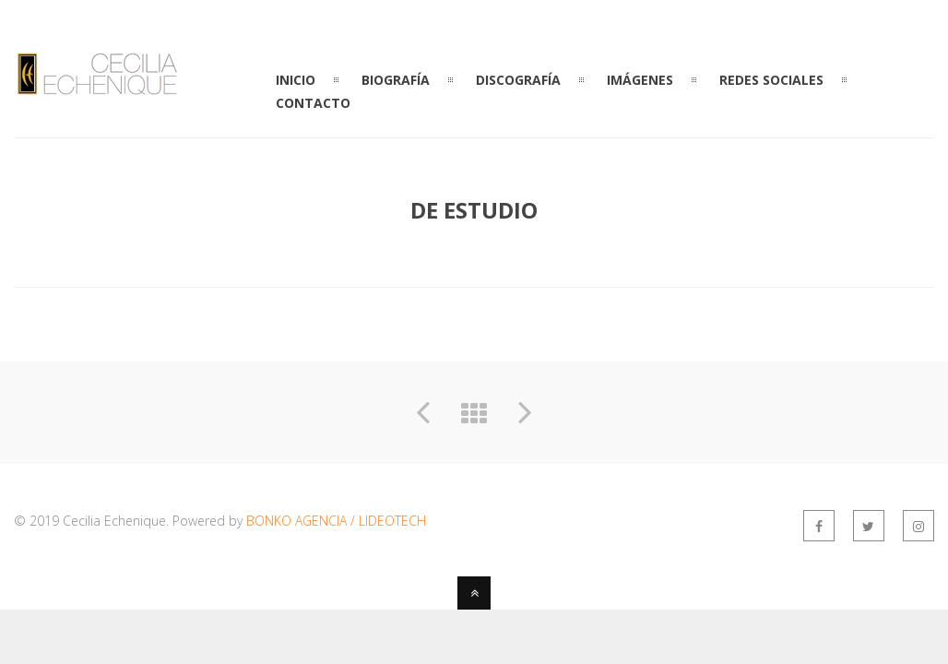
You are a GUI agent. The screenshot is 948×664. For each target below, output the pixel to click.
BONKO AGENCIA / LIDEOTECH (336, 520)
